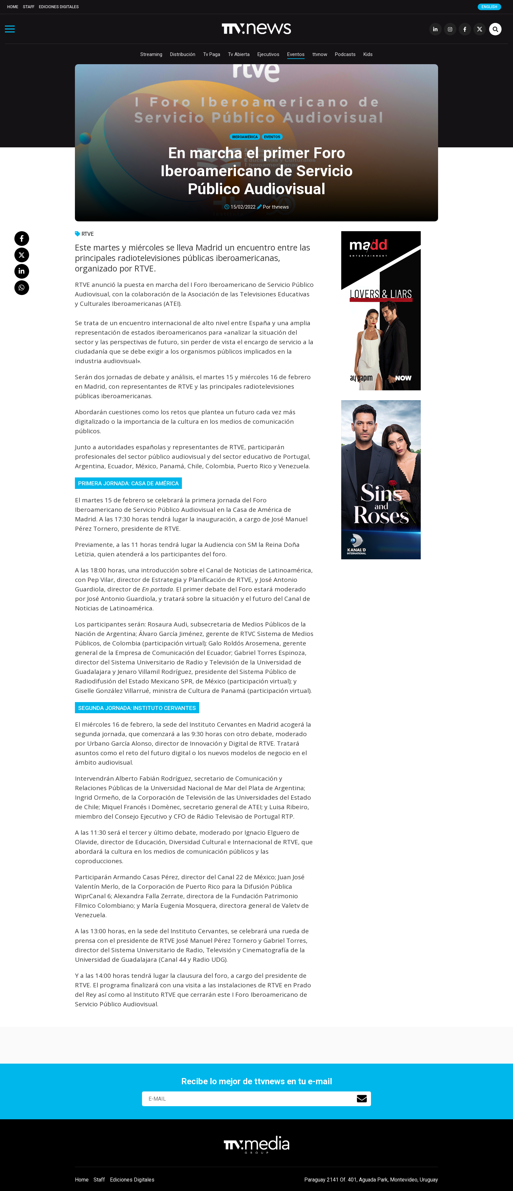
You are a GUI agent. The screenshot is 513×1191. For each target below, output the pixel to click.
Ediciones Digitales (59, 7)
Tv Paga (211, 54)
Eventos (296, 54)
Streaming (151, 54)
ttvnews (280, 207)
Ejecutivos (268, 54)
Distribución (182, 54)
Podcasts (345, 54)
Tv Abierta (239, 54)
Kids (368, 54)
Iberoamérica (245, 137)
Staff (28, 7)
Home (12, 7)
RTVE (87, 234)
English (489, 7)
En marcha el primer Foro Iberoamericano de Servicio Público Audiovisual (257, 171)
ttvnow (319, 54)
